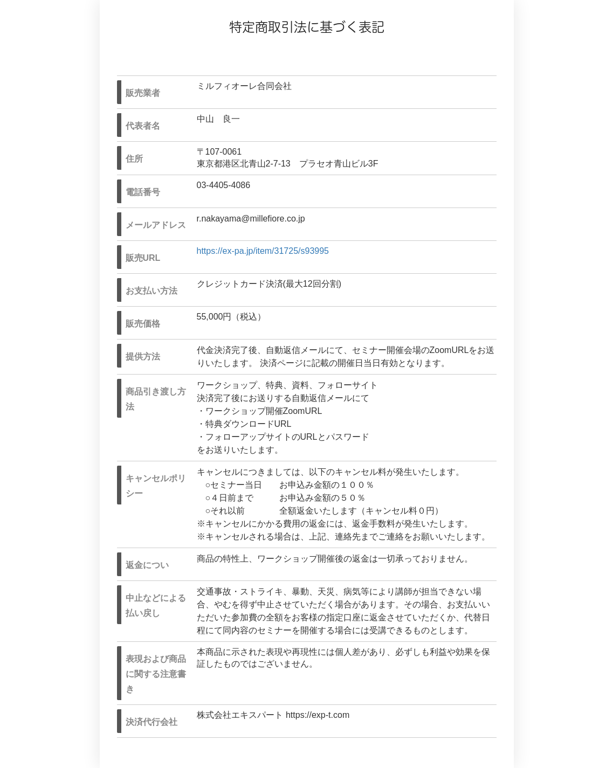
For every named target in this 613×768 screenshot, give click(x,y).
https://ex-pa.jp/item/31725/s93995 (263, 250)
